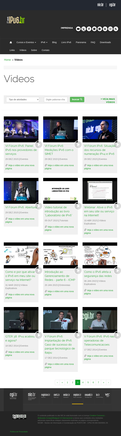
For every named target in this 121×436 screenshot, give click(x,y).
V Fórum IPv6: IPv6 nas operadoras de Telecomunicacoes (99, 340)
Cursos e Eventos (26, 42)
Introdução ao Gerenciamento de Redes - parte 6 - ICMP (60, 275)
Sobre (34, 50)
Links (12, 50)
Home (7, 59)
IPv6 (44, 42)
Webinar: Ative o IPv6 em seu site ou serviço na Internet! (99, 211)
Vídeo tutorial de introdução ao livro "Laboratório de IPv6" (58, 211)
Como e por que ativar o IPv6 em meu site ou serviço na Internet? (20, 275)
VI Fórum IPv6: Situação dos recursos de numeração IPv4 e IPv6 (99, 149)
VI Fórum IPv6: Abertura (21, 207)
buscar (77, 99)
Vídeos (23, 50)
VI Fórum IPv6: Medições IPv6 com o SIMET (59, 149)
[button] (78, 28)
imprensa (67, 28)
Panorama (81, 42)
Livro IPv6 (66, 42)
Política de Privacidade (19, 432)
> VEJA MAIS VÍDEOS (108, 101)
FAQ (93, 42)
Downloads (105, 42)
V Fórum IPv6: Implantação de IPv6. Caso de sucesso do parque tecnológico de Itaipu (60, 344)
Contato (45, 50)
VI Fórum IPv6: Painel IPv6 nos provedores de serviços (21, 149)
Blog (54, 42)
